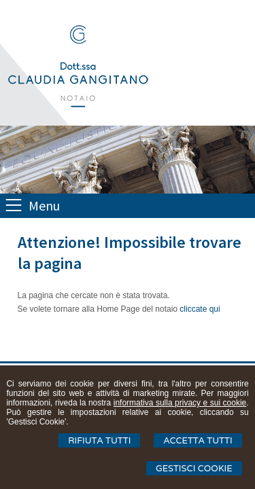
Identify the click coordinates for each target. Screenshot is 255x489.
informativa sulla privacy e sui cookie (180, 403)
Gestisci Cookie (194, 468)
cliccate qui (200, 309)
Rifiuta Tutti (99, 440)
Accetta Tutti (197, 440)
